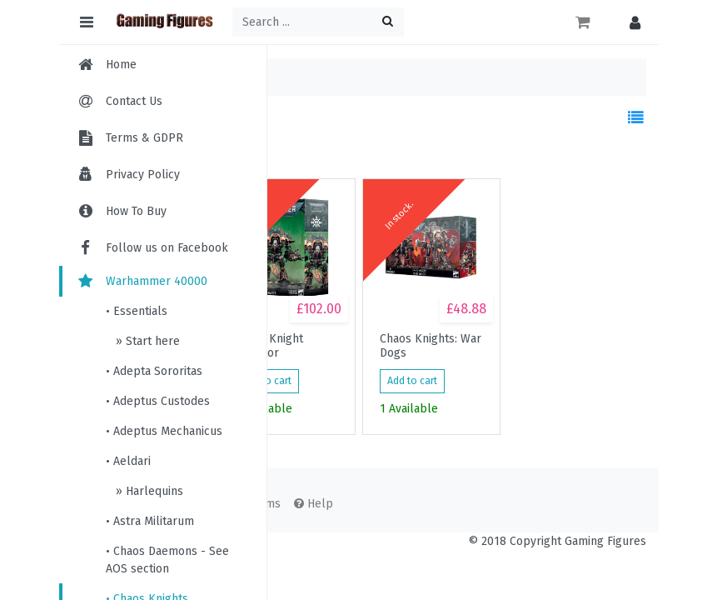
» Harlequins (147, 491)
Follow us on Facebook (152, 248)
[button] (630, 22)
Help (313, 504)
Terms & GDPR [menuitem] (144, 138)
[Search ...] (318, 22)
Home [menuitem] (121, 65)
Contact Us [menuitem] (134, 101)
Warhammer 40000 (141, 281)
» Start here (146, 341)
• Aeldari (128, 461)
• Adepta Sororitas (154, 371)
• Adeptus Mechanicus (164, 431)
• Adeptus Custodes (158, 401)
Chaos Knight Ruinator (268, 345)
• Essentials (136, 311)
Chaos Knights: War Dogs (430, 345)
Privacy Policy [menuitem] (143, 175)
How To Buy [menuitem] (136, 211)
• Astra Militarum (150, 521)
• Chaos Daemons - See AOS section (167, 560)
